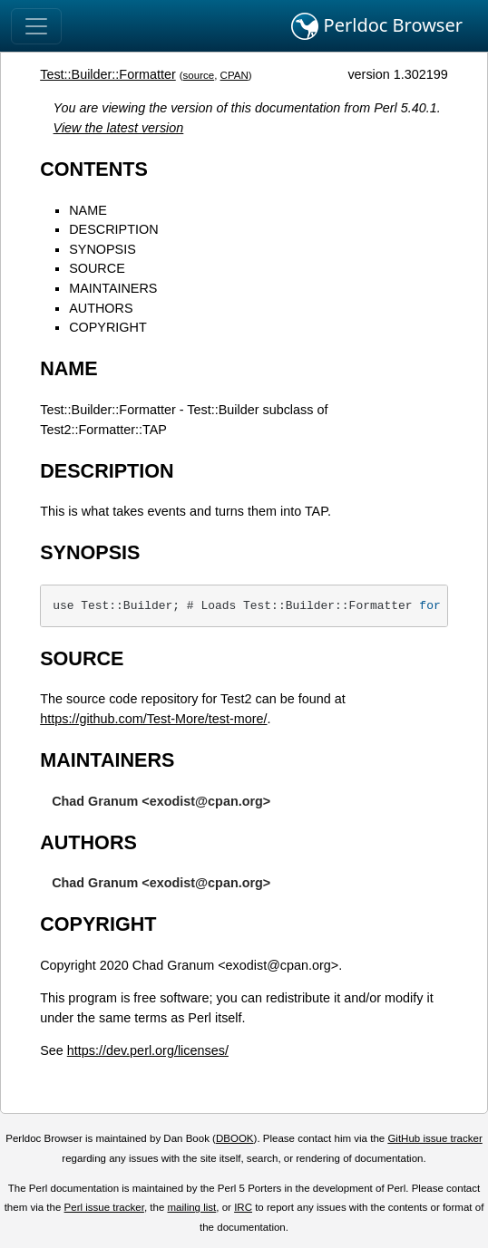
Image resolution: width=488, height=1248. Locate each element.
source (199, 75)
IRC (243, 1207)
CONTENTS (94, 169)
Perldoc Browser (377, 26)
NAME (88, 210)
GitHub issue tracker (434, 1138)
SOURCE (97, 268)
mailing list (192, 1207)
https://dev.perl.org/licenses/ (148, 1050)
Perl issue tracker (104, 1207)
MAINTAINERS (113, 288)
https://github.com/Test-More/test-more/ (153, 718)
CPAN (234, 75)
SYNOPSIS (102, 249)
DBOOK (235, 1138)
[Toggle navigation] (36, 26)
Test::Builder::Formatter (108, 74)
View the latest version (119, 128)
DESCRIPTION (113, 229)
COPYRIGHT (108, 327)
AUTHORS (100, 308)
